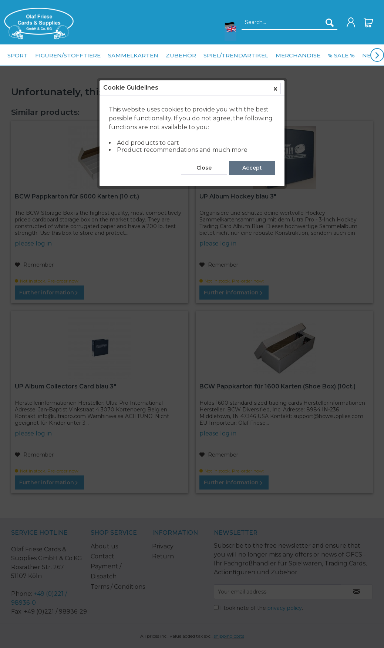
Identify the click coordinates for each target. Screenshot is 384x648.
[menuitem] (37, 23)
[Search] (329, 22)
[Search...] (290, 22)
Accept (252, 167)
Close (204, 167)
